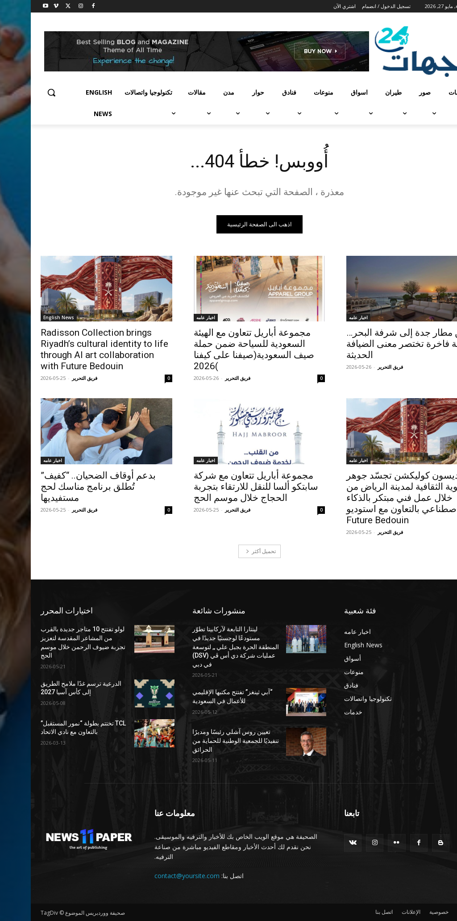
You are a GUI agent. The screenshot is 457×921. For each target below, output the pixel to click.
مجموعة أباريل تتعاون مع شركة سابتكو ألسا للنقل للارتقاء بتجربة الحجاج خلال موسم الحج (225, 486)
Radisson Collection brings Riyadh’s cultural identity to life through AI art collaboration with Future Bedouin (73, 349)
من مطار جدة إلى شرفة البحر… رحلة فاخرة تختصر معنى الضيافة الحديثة (377, 343)
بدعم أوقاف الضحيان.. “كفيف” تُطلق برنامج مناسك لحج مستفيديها (67, 486)
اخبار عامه (327, 317)
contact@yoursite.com (156, 875)
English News (27, 317)
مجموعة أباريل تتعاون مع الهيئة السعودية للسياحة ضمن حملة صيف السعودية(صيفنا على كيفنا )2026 (223, 349)
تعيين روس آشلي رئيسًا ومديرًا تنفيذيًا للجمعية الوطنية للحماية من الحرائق (205, 740)
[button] (20, 92)
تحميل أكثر (230, 551)
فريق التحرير (359, 366)
